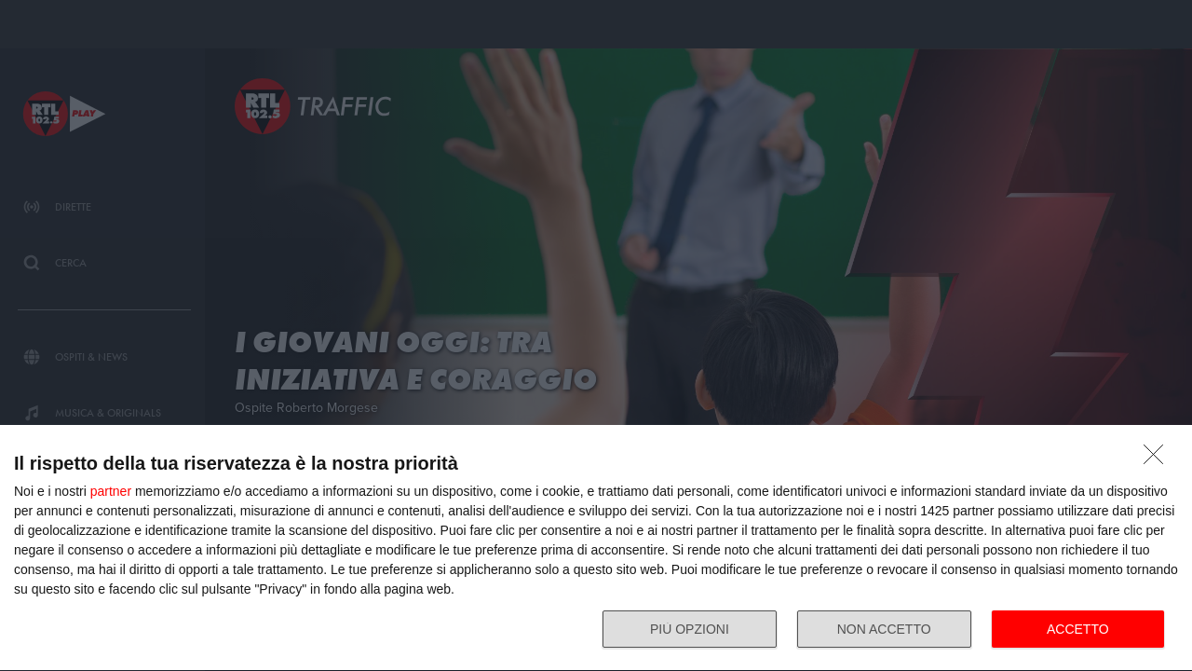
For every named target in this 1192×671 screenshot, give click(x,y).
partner (110, 491)
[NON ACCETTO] (1158, 459)
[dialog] (596, 548)
